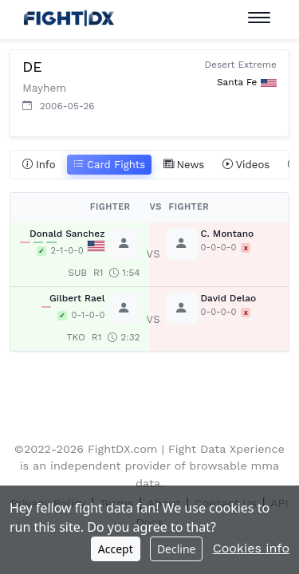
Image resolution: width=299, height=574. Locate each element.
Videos (246, 165)
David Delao (229, 298)
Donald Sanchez (67, 233)
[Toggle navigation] (259, 18)
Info (39, 165)
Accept (115, 548)
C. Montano (227, 233)
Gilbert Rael (76, 298)
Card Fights (109, 165)
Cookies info (251, 548)
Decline (176, 548)
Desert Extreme (241, 64)
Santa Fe (237, 82)
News (184, 165)
